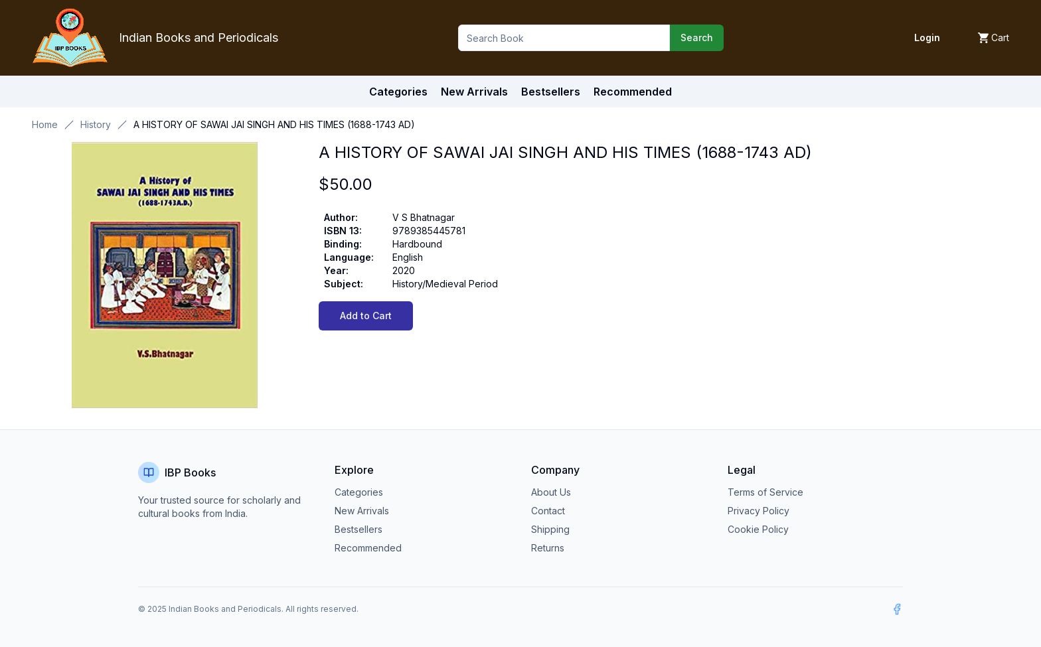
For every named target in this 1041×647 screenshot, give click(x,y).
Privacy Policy (758, 510)
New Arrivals (362, 510)
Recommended (368, 547)
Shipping (550, 529)
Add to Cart (366, 315)
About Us (551, 492)
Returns (547, 547)
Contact (548, 510)
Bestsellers (358, 529)
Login (927, 37)
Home (45, 124)
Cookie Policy (758, 529)
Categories (398, 91)
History (95, 124)
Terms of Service (765, 492)
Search (697, 37)
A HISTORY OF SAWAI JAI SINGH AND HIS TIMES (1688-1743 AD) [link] (274, 124)
